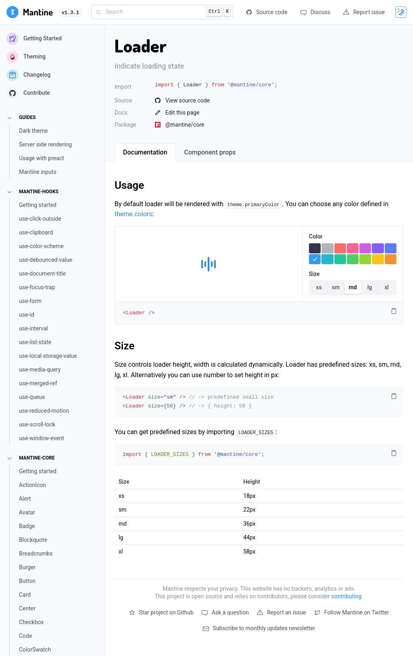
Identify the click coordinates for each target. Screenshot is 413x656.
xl (386, 287)
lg (369, 287)
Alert (25, 498)
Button (27, 581)
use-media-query (39, 369)
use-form (30, 301)
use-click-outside (40, 218)
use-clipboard (36, 232)
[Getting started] (29, 12)
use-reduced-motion (44, 410)
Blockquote (33, 540)
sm (336, 287)
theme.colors (133, 214)
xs (318, 287)
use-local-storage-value (48, 356)
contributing (346, 596)
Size (125, 346)
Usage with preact (41, 158)
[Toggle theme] (401, 12)
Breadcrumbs (35, 553)
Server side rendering (45, 144)
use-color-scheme (41, 246)
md (352, 287)
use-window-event (41, 438)
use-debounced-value (45, 260)
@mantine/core (179, 124)
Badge (27, 526)
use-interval (33, 328)
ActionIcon (32, 485)
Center (27, 608)
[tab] (145, 152)
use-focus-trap (37, 287)
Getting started (37, 205)
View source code (182, 100)
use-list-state (35, 342)
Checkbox (31, 622)
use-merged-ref (38, 383)
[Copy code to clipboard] (393, 311)
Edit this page (177, 112)
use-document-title (42, 273)
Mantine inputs (37, 172)
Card (25, 594)
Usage (129, 185)
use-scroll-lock (37, 424)
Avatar (27, 512)
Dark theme (33, 130)
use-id (26, 314)
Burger (27, 567)
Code (25, 636)
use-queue (32, 397)
